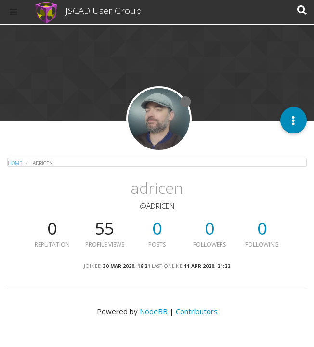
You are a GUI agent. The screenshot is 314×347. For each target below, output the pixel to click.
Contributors (197, 311)
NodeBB (154, 311)
